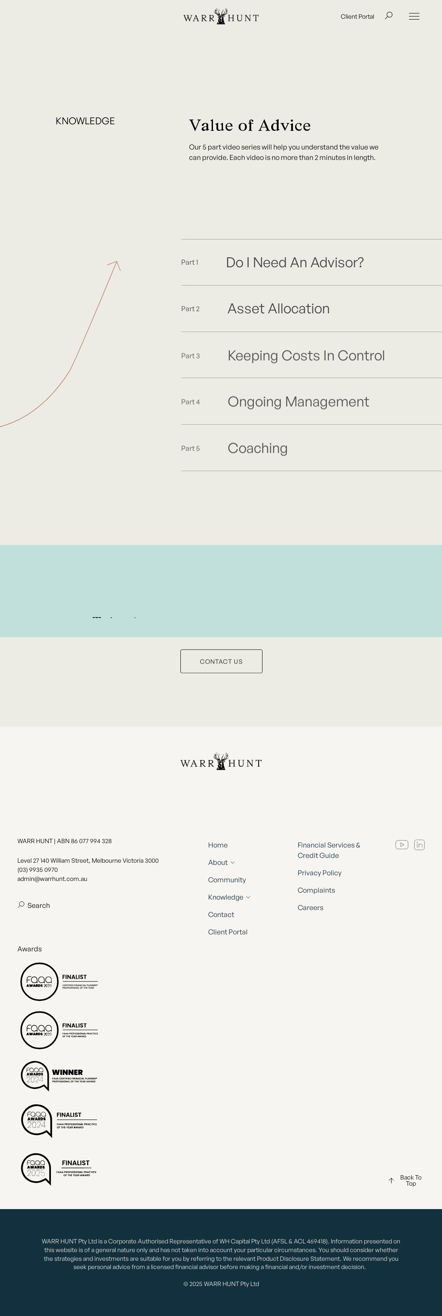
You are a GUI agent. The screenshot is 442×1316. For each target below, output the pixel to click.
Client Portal (357, 18)
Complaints (316, 890)
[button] (414, 18)
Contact (221, 914)
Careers (310, 907)
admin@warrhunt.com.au (52, 878)
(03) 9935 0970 (37, 869)
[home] (221, 18)
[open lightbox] (311, 262)
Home (218, 845)
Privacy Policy (320, 872)
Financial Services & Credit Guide (329, 850)
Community (227, 879)
